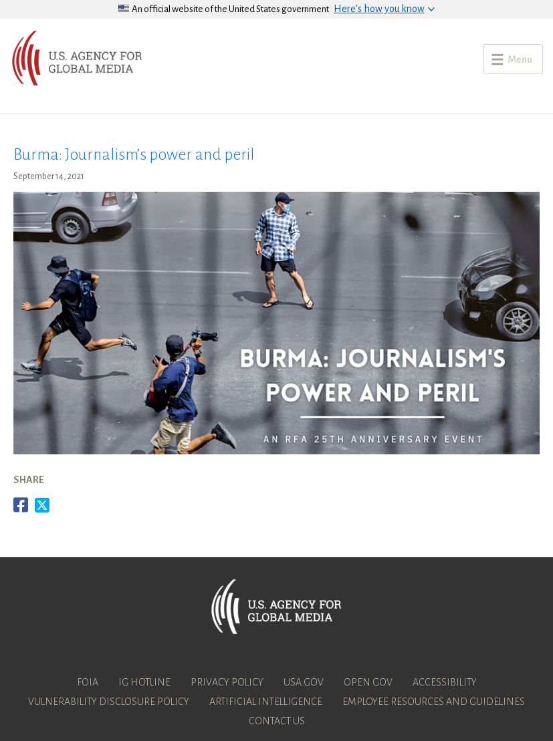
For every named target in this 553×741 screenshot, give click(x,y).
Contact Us (277, 721)
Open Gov (368, 682)
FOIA (87, 682)
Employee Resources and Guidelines (433, 701)
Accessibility (445, 682)
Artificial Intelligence (265, 701)
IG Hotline (144, 682)
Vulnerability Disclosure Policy (108, 701)
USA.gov (304, 682)
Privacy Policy (227, 682)
